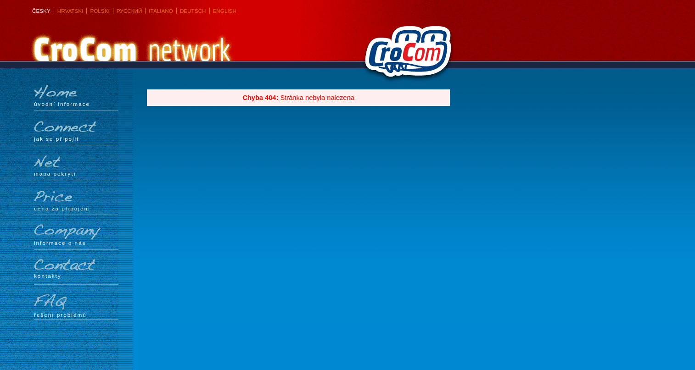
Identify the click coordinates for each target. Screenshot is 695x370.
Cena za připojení (76, 200)
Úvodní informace (76, 96)
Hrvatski (70, 11)
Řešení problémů (76, 306)
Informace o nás (76, 235)
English (224, 11)
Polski (99, 11)
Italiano (161, 11)
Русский (129, 11)
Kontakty (76, 269)
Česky (41, 11)
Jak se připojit (76, 131)
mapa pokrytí (76, 166)
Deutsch (193, 11)
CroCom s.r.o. (406, 55)
